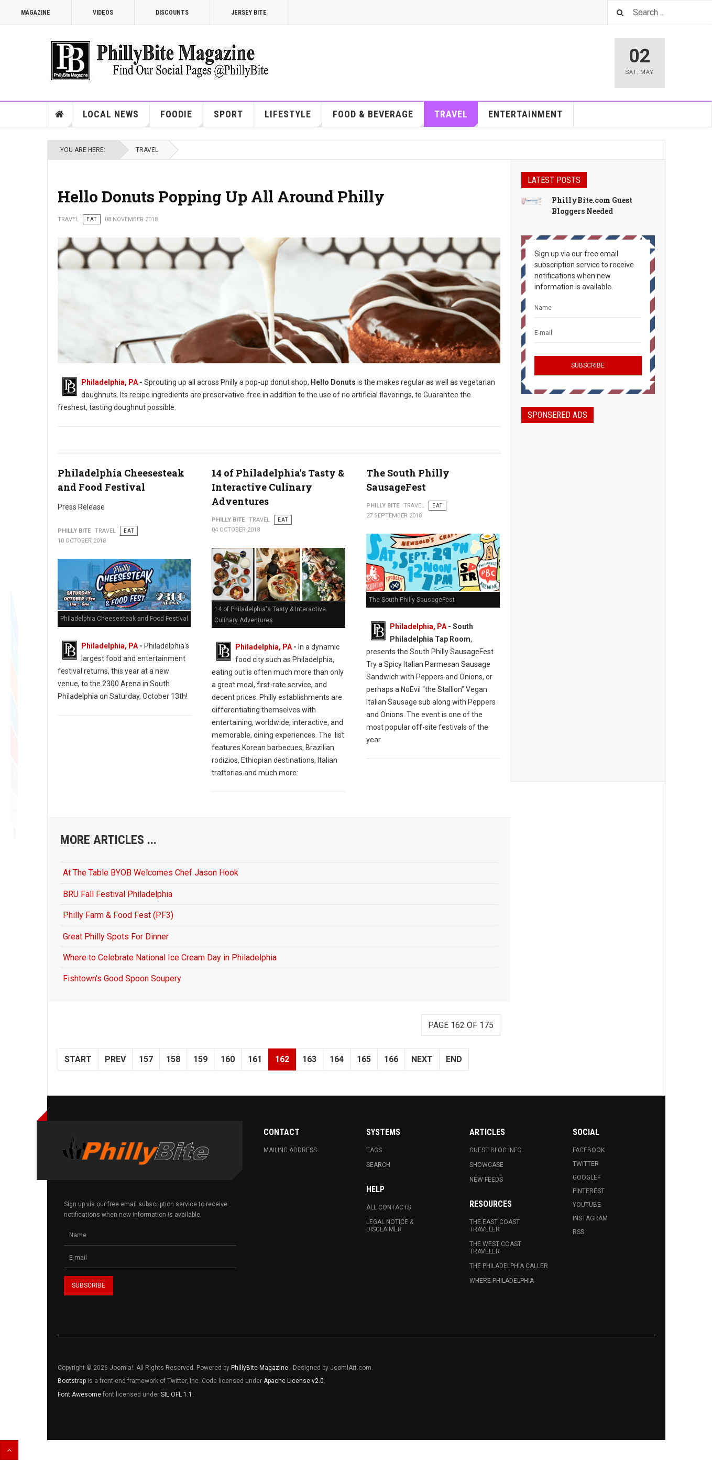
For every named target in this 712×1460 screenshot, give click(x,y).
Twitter (586, 1163)
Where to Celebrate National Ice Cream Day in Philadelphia (170, 957)
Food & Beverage (378, 118)
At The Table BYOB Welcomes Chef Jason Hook (150, 873)
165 (364, 1059)
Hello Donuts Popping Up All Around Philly (221, 196)
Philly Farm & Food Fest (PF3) (118, 915)
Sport (228, 114)
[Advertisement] (588, 593)
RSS (578, 1232)
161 (255, 1059)
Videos (103, 12)
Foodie (181, 118)
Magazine (35, 12)
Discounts (172, 12)
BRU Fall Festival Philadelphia (117, 894)
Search (378, 1165)
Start (78, 1059)
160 (228, 1059)
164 (337, 1059)
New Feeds (486, 1179)
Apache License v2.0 (294, 1381)
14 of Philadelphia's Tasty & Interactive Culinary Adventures (278, 487)
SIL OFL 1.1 (176, 1394)
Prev (115, 1059)
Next (422, 1059)
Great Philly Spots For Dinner (116, 937)
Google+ (587, 1177)
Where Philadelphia (501, 1280)
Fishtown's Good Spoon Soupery (122, 978)
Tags (374, 1150)
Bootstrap (72, 1381)
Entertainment (525, 114)
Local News (116, 118)
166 (391, 1059)
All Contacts (388, 1207)
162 (282, 1059)
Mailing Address (290, 1150)
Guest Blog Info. (496, 1150)
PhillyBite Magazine (259, 1367)
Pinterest (589, 1191)
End (454, 1059)
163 (309, 1059)
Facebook (589, 1150)
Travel (456, 118)
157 (146, 1059)
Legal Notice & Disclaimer (389, 1225)
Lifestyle (293, 118)
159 (200, 1059)
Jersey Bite (249, 12)
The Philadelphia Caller (508, 1266)
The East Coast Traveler (494, 1225)
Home (59, 114)
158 (173, 1059)
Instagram (590, 1218)
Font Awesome (79, 1394)
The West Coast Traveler (495, 1247)
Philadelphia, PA (109, 382)
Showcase (486, 1165)
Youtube (587, 1204)
